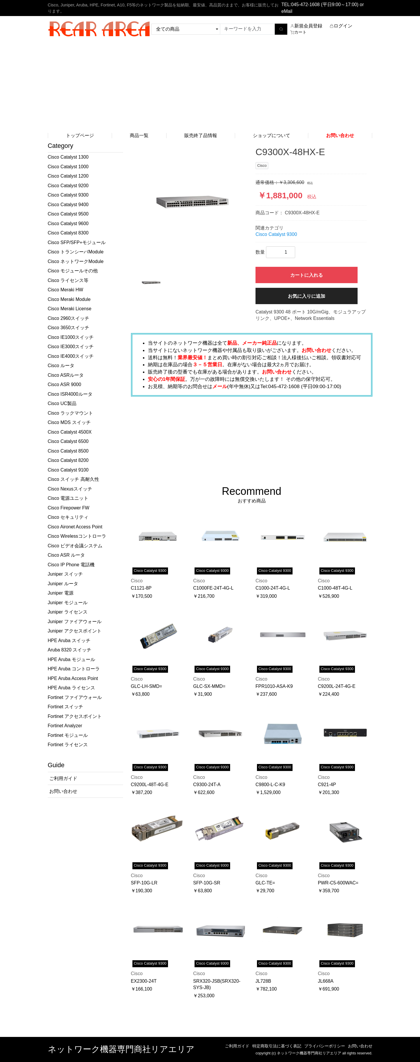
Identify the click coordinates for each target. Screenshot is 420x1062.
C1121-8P (141, 588)
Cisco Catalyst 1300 (68, 157)
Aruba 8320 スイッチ (70, 649)
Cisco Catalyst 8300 (68, 232)
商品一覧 (139, 135)
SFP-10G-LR (144, 882)
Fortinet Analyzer (65, 725)
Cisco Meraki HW (65, 289)
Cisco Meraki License (70, 308)
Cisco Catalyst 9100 (68, 469)
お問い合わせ (360, 1046)
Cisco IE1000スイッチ (71, 337)
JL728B (263, 981)
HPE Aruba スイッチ (69, 640)
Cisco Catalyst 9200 (68, 185)
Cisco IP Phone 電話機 (71, 564)
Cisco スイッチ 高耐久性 (73, 479)
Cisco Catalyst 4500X (70, 432)
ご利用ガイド (237, 1046)
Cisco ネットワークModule (76, 261)
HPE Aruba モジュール (71, 659)
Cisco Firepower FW (69, 507)
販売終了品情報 (200, 135)
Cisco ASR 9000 (64, 384)
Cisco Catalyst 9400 (68, 204)
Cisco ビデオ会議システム (75, 545)
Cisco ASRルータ (66, 375)
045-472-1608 (305, 4)
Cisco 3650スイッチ (69, 327)
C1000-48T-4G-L (335, 588)
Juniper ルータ (63, 583)
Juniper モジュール (68, 602)
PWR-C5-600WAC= (338, 882)
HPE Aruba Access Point (73, 678)
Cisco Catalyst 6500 (68, 441)
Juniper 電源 (61, 592)
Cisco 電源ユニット (68, 498)
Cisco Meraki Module (69, 299)
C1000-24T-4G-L (273, 588)
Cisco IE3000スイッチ (71, 346)
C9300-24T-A (206, 784)
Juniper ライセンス (68, 611)
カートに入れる (306, 275)
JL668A (325, 981)
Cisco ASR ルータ (66, 555)
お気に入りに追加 (306, 296)
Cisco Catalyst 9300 (68, 194)
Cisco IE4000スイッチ (71, 356)
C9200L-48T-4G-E (150, 784)
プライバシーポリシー (324, 1046)
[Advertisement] (210, 86)
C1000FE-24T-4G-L (213, 588)
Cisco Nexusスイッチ (70, 488)
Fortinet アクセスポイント (75, 716)
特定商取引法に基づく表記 (276, 1046)
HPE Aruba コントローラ (74, 668)
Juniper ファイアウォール (75, 621)
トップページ (80, 135)
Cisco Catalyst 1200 (68, 176)
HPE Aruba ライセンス (71, 687)
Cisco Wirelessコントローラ (77, 536)
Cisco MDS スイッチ (69, 422)
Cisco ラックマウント (70, 413)
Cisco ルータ (61, 365)
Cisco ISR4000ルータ (70, 394)
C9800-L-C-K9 (270, 784)
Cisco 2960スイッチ (69, 318)
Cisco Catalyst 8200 (68, 460)
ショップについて (271, 135)
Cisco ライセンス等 (68, 280)
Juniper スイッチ (65, 574)
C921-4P (327, 784)
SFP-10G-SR (206, 882)
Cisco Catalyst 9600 (68, 223)
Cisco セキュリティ (68, 517)
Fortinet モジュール (68, 735)
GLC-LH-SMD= (146, 686)
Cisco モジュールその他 (73, 270)
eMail (287, 11)
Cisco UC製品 (62, 403)
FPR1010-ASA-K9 (274, 686)
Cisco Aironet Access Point (75, 526)
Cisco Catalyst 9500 (68, 213)
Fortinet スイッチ (65, 706)
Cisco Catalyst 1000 (68, 166)
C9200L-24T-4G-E (337, 686)
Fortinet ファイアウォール (75, 697)
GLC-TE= (265, 882)
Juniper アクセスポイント (75, 630)
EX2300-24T (144, 981)
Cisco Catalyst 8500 (68, 450)
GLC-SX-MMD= (209, 686)
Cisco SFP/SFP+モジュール (77, 242)
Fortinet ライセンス (68, 744)
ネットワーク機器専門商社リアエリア (121, 1049)
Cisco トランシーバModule (76, 251)
